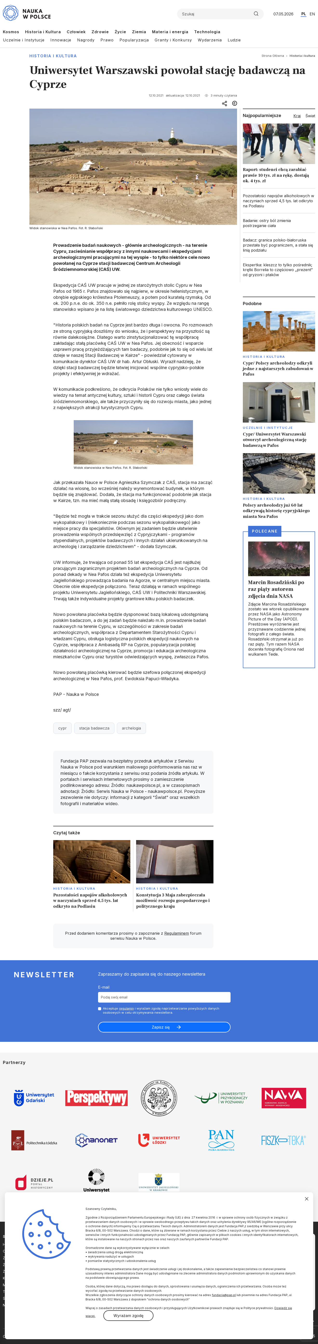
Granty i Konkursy (173, 40)
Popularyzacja (134, 40)
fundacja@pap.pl (224, 1295)
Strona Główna (273, 56)
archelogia (131, 728)
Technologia (207, 31)
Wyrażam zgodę (128, 1315)
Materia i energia (170, 31)
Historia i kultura (53, 55)
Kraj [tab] (297, 115)
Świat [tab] (310, 115)
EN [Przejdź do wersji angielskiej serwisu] (312, 14)
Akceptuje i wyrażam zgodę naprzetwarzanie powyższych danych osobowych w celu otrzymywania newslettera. (161, 1010)
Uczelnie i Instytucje (24, 40)
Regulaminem (176, 933)
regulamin (126, 1008)
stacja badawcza (94, 728)
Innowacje (60, 40)
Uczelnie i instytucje (268, 428)
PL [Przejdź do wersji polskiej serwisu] (303, 13)
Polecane (265, 531)
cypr (62, 728)
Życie (120, 31)
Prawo (107, 40)
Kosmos (11, 31)
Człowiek (76, 31)
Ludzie (234, 40)
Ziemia (139, 31)
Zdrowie (100, 31)
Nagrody (86, 40)
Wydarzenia (210, 40)
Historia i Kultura (43, 31)
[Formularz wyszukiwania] (220, 14)
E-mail (103, 987)
